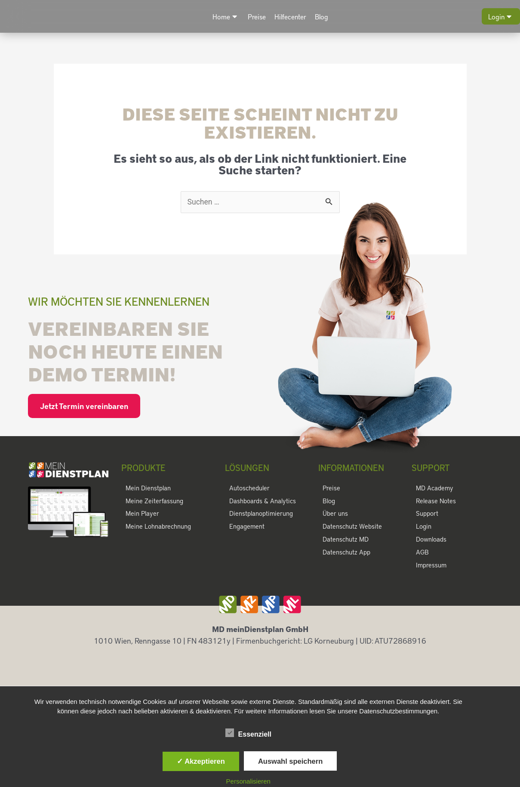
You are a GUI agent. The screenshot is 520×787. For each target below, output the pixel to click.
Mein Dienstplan (148, 488)
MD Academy (434, 488)
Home (224, 16)
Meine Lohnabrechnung (158, 527)
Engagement (247, 527)
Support (427, 514)
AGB (422, 552)
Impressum (431, 565)
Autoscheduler (249, 488)
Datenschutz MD (346, 540)
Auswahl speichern (290, 761)
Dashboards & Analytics (262, 501)
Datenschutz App (346, 552)
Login (499, 16)
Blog (321, 16)
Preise (257, 16)
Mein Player (142, 514)
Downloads (431, 540)
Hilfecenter (290, 16)
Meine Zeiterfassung (154, 501)
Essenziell (248, 733)
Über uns (335, 514)
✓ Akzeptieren (201, 761)
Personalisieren (248, 781)
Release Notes (436, 501)
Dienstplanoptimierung (260, 514)
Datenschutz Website (352, 527)
